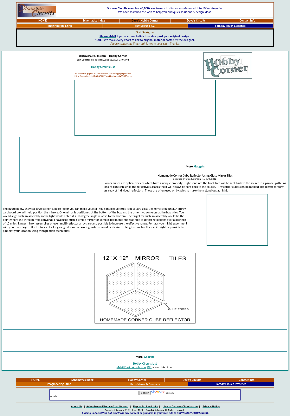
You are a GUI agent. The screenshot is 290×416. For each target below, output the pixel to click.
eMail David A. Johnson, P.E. (134, 367)
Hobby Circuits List (103, 67)
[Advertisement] (145, 108)
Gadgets (199, 166)
